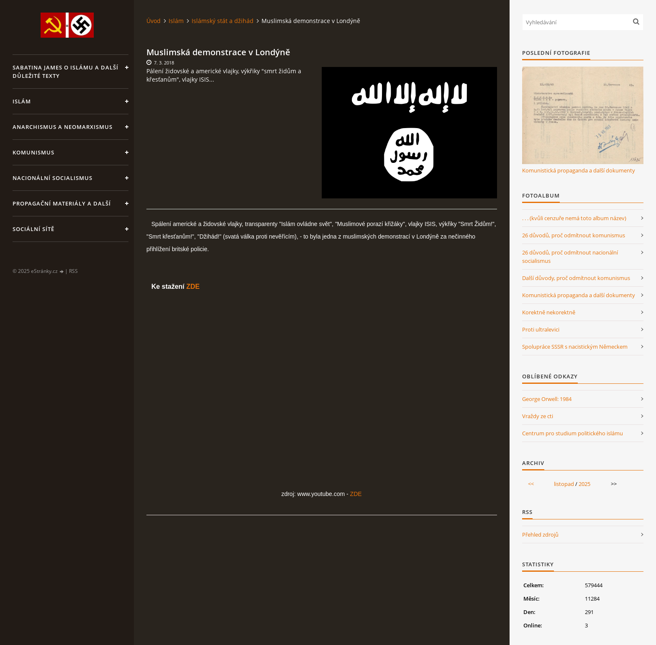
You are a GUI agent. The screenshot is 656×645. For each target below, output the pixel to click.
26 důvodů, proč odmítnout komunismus (573, 235)
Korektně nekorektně (548, 312)
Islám (22, 101)
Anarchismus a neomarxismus (63, 127)
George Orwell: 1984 (546, 399)
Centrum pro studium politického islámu (572, 433)
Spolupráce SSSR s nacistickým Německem (575, 346)
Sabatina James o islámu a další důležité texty (65, 72)
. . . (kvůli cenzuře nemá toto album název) (574, 218)
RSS (73, 271)
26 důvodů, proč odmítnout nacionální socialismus (570, 257)
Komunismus (33, 152)
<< (531, 484)
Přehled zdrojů (540, 534)
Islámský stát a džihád (223, 21)
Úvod (153, 21)
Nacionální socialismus (52, 178)
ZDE (193, 286)
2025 (584, 484)
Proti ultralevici (540, 329)
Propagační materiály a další (62, 203)
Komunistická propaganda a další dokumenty (578, 170)
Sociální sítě (33, 229)
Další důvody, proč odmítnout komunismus (576, 278)
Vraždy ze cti (537, 416)
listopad (564, 484)
